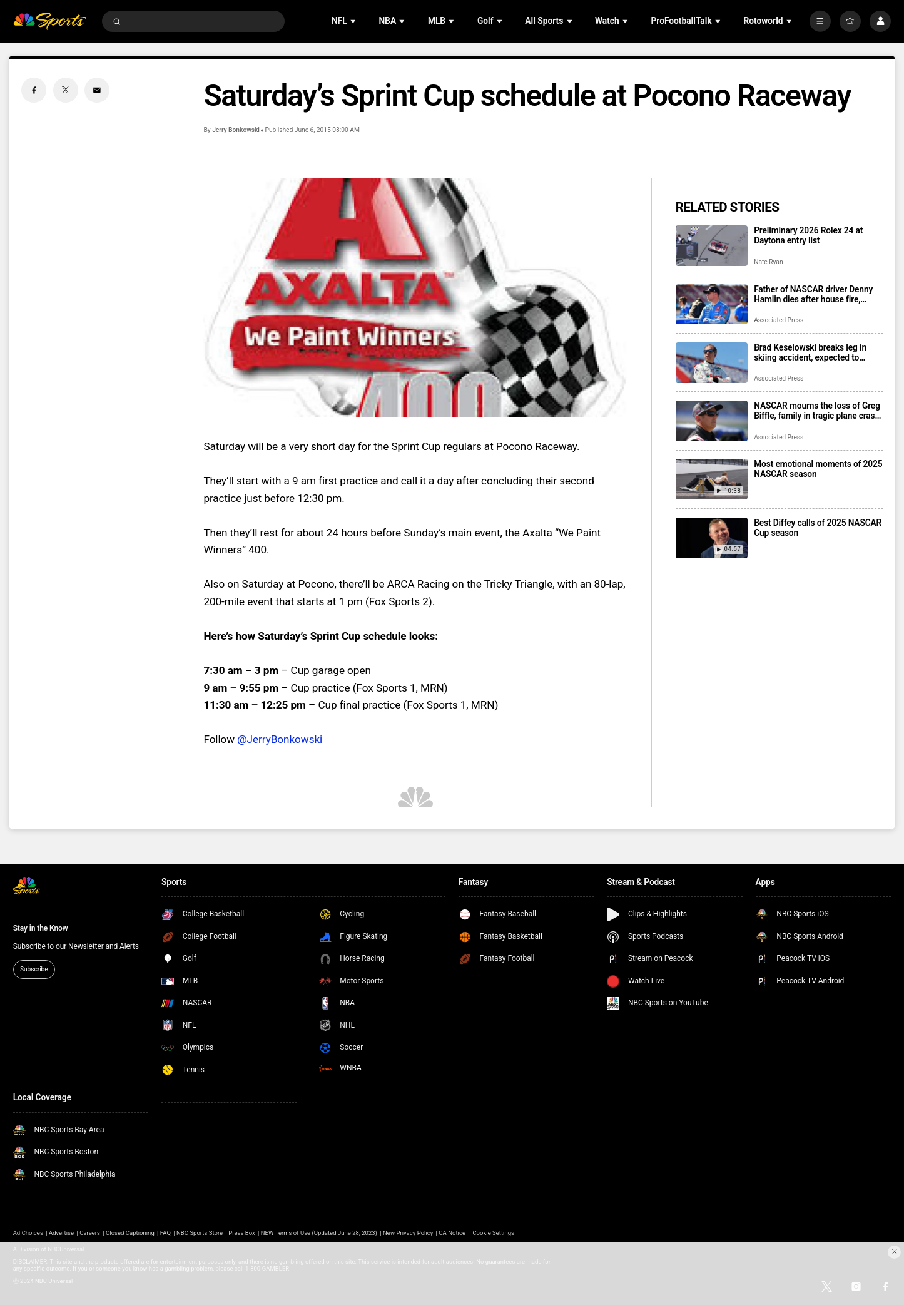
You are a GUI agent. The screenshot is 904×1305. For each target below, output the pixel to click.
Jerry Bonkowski (236, 130)
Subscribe (34, 969)
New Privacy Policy (408, 1232)
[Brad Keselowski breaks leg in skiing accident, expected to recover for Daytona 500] (712, 362)
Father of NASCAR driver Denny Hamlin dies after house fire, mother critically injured (813, 294)
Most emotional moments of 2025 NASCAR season (818, 469)
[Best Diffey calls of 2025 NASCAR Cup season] (712, 538)
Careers (89, 1232)
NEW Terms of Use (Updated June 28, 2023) (319, 1232)
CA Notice (452, 1232)
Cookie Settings (493, 1232)
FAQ (165, 1232)
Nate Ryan (768, 262)
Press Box (241, 1232)
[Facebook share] (33, 90)
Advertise (61, 1232)
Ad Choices (28, 1232)
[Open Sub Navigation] (354, 21)
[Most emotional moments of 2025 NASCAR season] (712, 479)
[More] (820, 21)
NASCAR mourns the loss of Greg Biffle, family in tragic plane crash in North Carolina (817, 411)
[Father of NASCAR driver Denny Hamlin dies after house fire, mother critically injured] (712, 304)
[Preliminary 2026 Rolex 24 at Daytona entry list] (712, 245)
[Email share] (96, 90)
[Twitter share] (65, 90)
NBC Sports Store (199, 1232)
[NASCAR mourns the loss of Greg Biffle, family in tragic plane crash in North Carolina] (712, 421)
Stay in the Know (40, 928)
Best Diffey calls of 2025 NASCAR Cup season (817, 528)
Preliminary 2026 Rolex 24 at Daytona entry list (808, 235)
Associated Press (778, 320)
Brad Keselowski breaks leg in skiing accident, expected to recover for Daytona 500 (810, 352)
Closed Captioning (130, 1232)
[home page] (49, 21)
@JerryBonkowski (279, 739)
